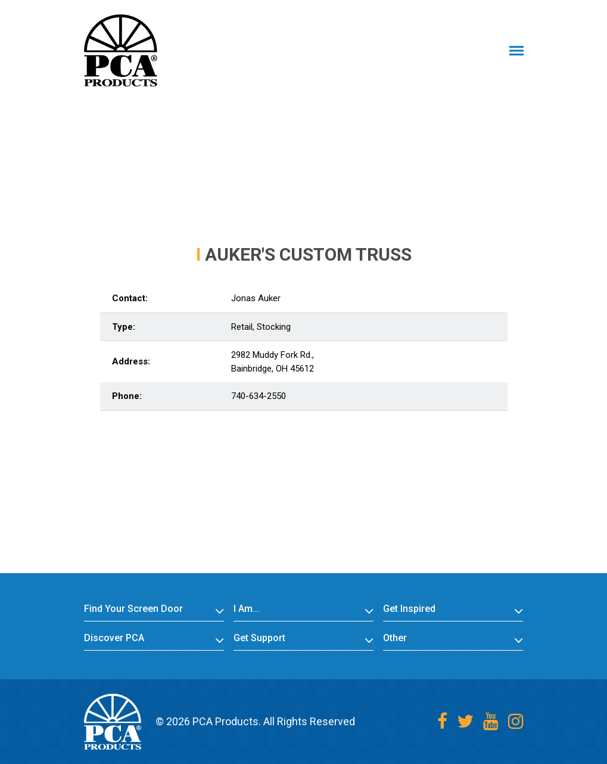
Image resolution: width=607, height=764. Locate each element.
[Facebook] (442, 721)
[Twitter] (465, 721)
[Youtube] (491, 721)
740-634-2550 (258, 396)
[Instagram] (516, 721)
